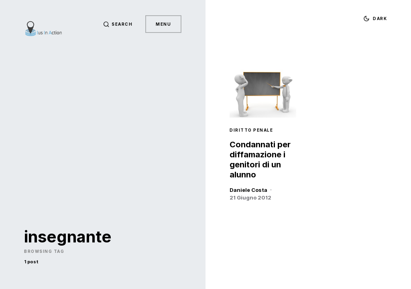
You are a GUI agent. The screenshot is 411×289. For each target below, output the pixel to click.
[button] (118, 24)
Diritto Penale (251, 130)
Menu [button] (163, 24)
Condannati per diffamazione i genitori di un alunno (260, 159)
